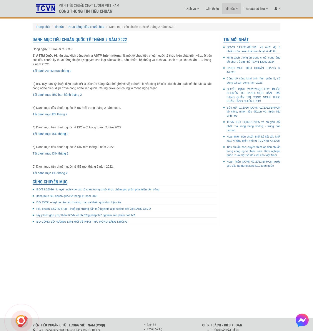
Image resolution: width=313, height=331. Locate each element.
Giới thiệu (212, 8)
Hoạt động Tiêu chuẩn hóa (86, 27)
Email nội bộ (154, 329)
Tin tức (231, 8)
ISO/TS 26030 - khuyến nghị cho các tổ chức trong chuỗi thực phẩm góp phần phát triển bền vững (98, 189)
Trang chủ (43, 27)
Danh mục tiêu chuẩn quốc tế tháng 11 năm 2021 (67, 196)
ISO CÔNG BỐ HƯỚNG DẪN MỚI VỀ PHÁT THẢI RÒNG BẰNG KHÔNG (82, 221)
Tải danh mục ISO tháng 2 (50, 134)
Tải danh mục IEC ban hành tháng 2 (57, 94)
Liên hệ (151, 324)
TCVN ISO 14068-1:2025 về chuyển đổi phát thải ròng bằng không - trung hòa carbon (254, 126)
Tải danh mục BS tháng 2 (50, 114)
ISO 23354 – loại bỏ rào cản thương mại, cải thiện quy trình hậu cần (78, 202)
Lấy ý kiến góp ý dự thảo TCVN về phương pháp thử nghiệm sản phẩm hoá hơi (85, 215)
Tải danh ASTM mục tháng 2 (52, 70)
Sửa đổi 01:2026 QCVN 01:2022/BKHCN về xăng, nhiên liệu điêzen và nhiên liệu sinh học (254, 111)
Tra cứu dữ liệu (256, 8)
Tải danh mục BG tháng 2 (50, 173)
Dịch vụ (192, 8)
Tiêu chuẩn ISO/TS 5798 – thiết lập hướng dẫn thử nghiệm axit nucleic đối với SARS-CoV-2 (93, 208)
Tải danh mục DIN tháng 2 (50, 153)
